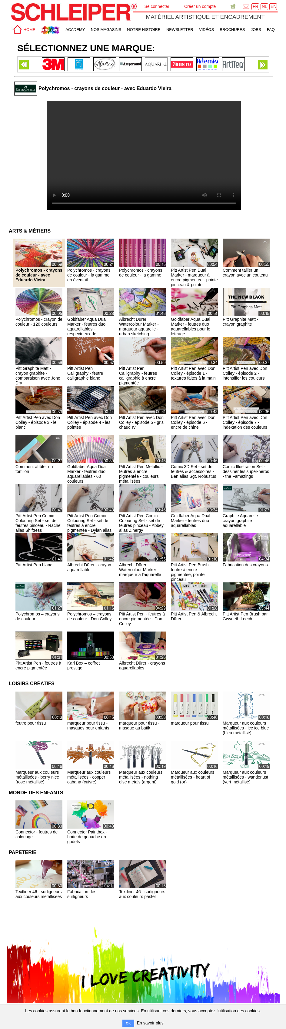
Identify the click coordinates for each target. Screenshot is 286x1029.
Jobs (256, 29)
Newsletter (179, 29)
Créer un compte (200, 6)
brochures (232, 29)
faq (271, 29)
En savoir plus (150, 1023)
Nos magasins (106, 29)
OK (128, 1023)
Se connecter (157, 6)
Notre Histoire (143, 29)
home (23, 29)
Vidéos (206, 29)
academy (75, 29)
